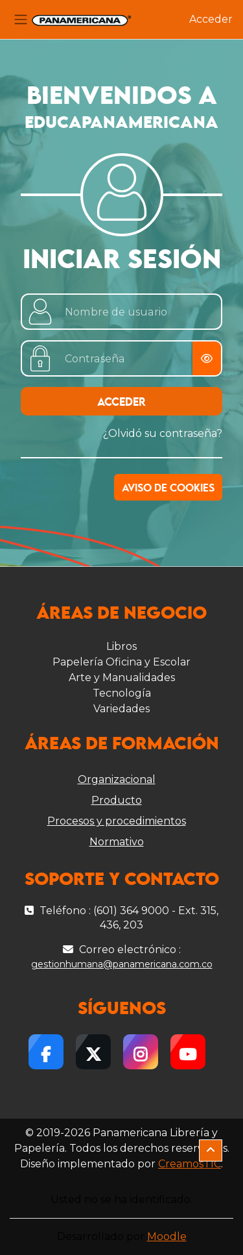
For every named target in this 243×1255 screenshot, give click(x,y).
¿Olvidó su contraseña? (162, 433)
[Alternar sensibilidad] (206, 358)
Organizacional (117, 779)
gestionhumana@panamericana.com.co (122, 964)
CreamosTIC (189, 1164)
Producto (116, 800)
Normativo (116, 842)
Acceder (211, 19)
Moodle (167, 1236)
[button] (210, 1150)
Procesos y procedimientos (116, 821)
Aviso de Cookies (168, 488)
